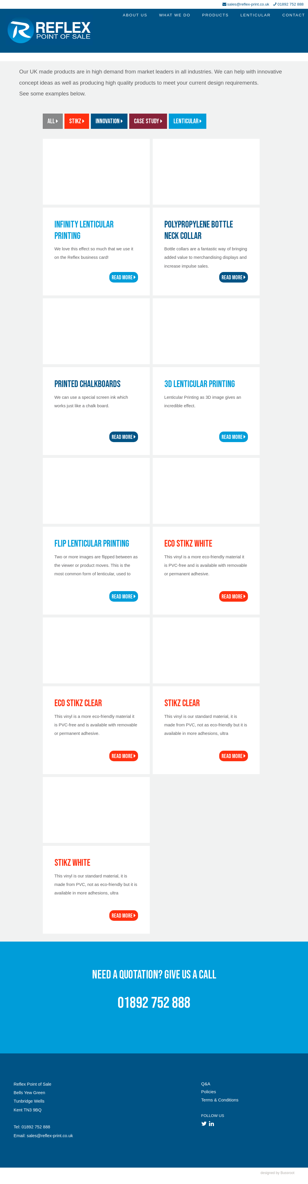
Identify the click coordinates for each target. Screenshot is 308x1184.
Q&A (205, 1084)
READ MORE (124, 277)
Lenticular (187, 121)
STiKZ (76, 121)
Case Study (148, 121)
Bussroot (287, 1173)
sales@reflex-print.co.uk (248, 4)
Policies (208, 1091)
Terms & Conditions (220, 1100)
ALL (52, 121)
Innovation (109, 121)
